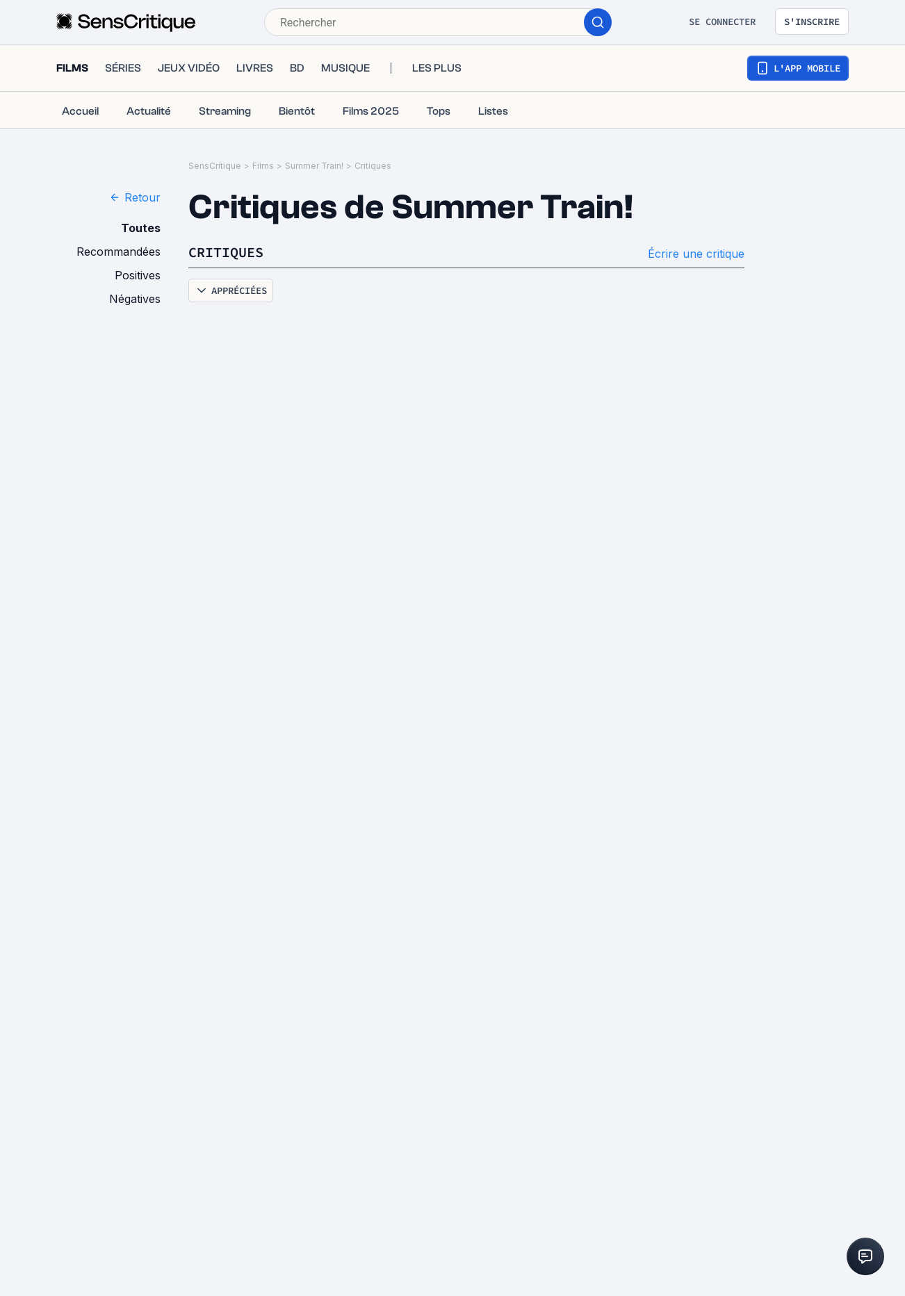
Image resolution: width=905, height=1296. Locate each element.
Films (263, 166)
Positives (138, 275)
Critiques (372, 166)
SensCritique (214, 166)
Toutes (141, 228)
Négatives (135, 299)
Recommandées (118, 252)
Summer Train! (314, 166)
